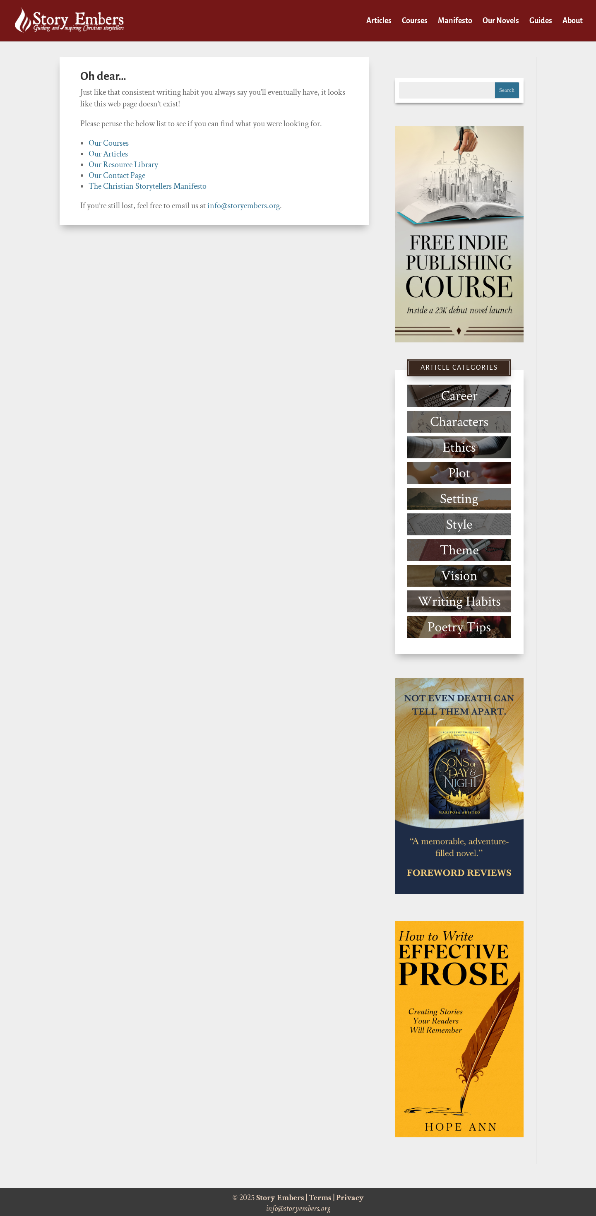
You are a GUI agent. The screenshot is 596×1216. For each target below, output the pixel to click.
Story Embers (280, 1197)
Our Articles (108, 154)
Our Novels (501, 21)
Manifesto (455, 21)
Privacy (350, 1197)
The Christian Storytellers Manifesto (148, 186)
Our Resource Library (123, 164)
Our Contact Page (117, 175)
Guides (540, 21)
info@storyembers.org (243, 205)
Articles (379, 21)
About (572, 21)
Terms (320, 1197)
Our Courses (109, 143)
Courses (415, 21)
